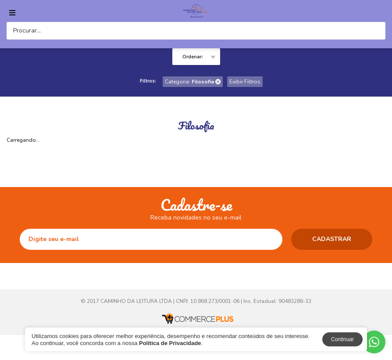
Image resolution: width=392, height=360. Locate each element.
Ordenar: (192, 57)
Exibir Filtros (244, 81)
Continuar (342, 339)
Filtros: (148, 81)
